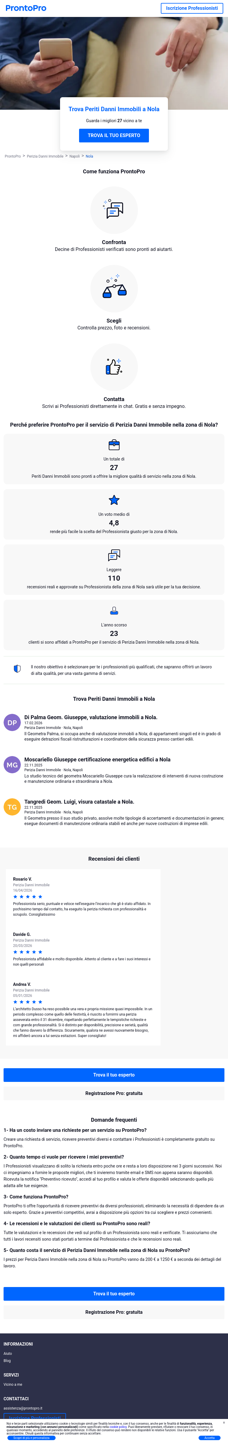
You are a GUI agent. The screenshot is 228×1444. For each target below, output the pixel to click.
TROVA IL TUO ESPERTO (114, 135)
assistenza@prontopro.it (23, 1408)
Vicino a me (13, 1384)
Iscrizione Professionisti (192, 8)
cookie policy (118, 1427)
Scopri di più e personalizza (31, 1438)
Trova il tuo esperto (114, 1075)
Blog (7, 1361)
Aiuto (8, 1354)
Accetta (210, 1438)
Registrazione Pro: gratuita (113, 1093)
